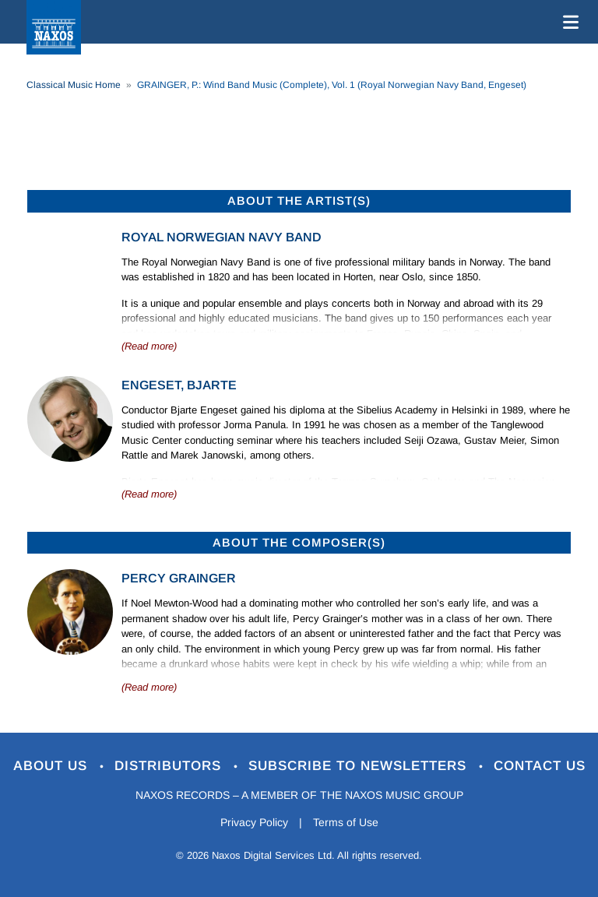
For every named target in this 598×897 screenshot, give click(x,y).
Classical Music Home (73, 84)
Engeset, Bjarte (179, 385)
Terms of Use (345, 822)
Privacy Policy (254, 822)
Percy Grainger (178, 578)
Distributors (170, 765)
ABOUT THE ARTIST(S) (299, 200)
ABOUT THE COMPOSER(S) (299, 542)
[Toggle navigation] (567, 21)
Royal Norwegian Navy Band (221, 237)
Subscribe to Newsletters (359, 765)
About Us (52, 765)
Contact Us (540, 765)
